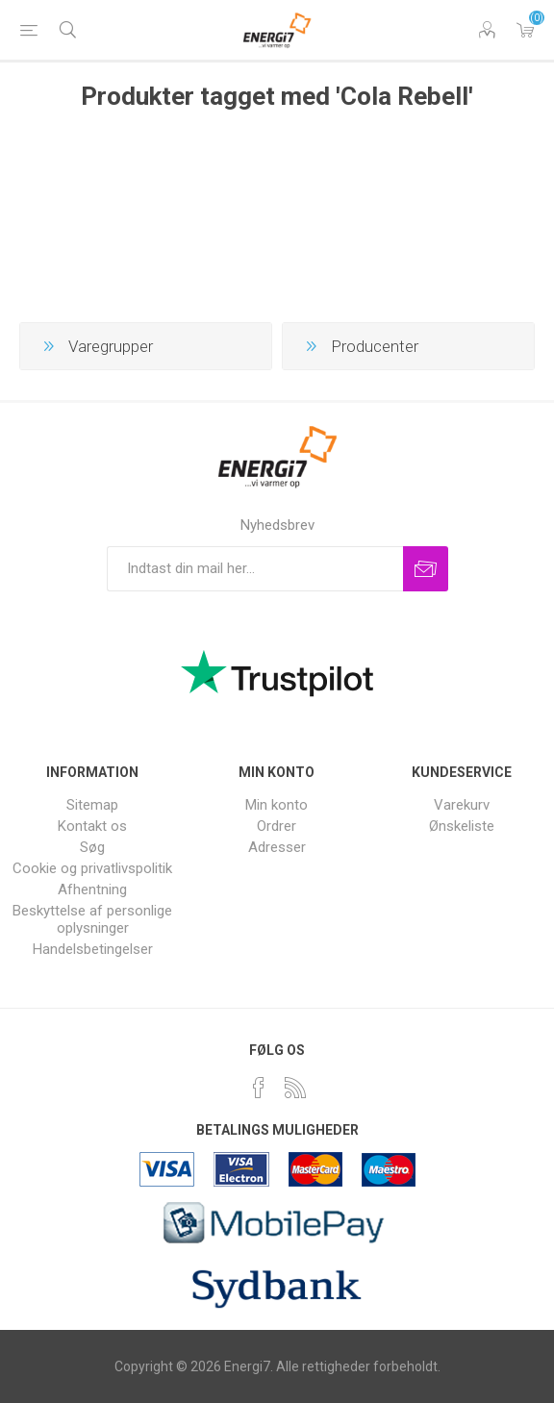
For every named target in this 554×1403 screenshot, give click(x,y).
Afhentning (92, 889)
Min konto (276, 805)
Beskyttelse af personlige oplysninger (92, 919)
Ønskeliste (461, 826)
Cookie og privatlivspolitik (92, 868)
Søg (92, 847)
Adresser (277, 847)
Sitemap (92, 805)
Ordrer (276, 826)
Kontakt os (92, 826)
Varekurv (525, 30)
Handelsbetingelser (93, 949)
